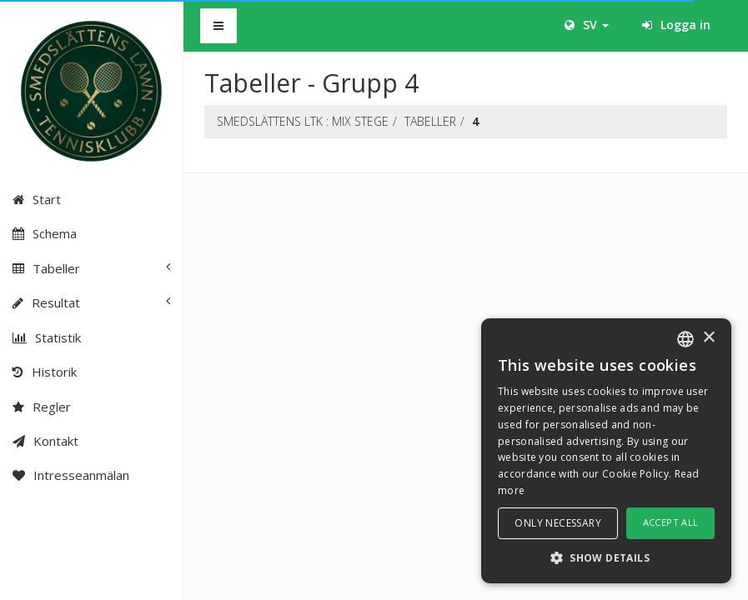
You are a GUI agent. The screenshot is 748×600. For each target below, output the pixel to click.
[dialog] (606, 450)
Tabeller (430, 121)
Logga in (676, 24)
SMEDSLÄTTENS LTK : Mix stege (303, 121)
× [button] (708, 338)
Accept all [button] (671, 522)
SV (587, 24)
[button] (606, 557)
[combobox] (685, 339)
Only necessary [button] (558, 523)
